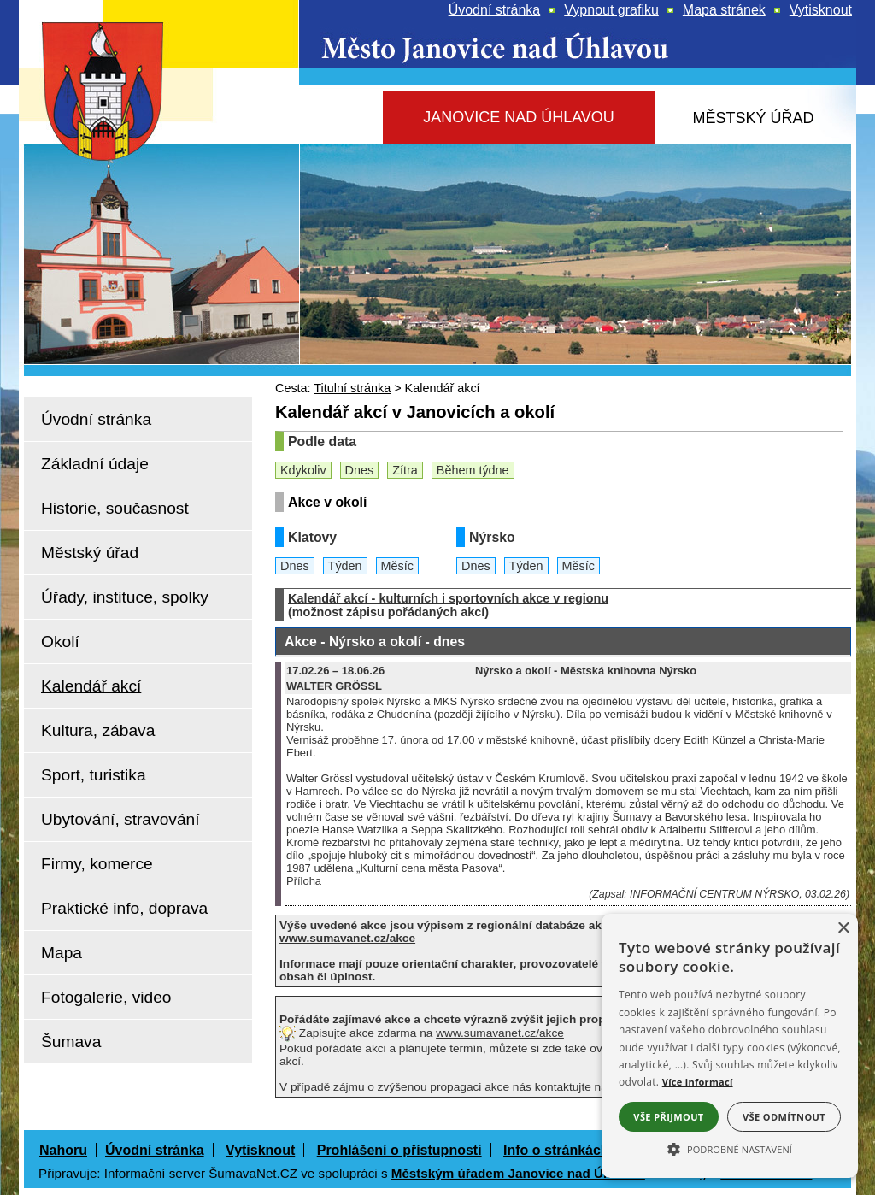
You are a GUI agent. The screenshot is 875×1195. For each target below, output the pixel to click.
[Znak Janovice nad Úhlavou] (121, 140)
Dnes (359, 470)
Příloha (303, 880)
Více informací (697, 1081)
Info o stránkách (556, 1150)
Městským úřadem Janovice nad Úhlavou (518, 1173)
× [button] (843, 928)
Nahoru (63, 1150)
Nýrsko (492, 537)
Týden (345, 566)
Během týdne (473, 470)
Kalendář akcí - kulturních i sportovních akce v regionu (448, 598)
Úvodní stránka (154, 1150)
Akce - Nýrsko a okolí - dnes (375, 641)
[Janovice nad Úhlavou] (519, 117)
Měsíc (397, 566)
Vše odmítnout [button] (784, 1116)
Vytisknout (260, 1150)
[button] (730, 1148)
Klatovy (312, 537)
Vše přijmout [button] (668, 1116)
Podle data (322, 441)
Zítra (405, 470)
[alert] (730, 1046)
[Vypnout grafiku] (611, 10)
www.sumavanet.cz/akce (500, 1033)
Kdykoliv (303, 470)
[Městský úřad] (753, 118)
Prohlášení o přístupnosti (399, 1150)
